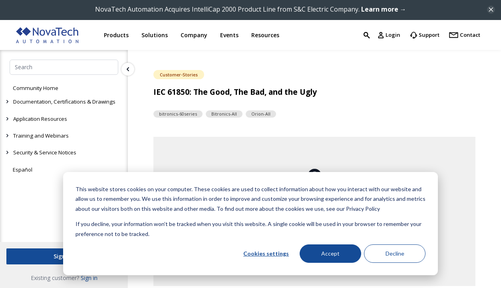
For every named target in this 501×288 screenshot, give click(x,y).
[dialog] (250, 223)
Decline (395, 253)
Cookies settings (266, 253)
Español (22, 169)
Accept (330, 253)
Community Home (35, 88)
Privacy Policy (363, 208)
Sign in (89, 277)
